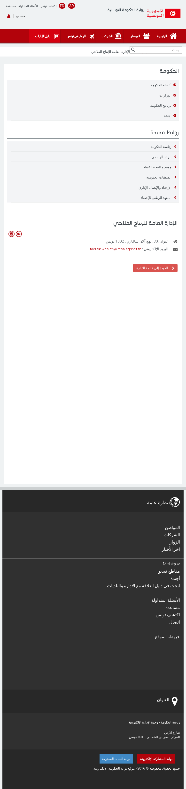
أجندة (167, 116)
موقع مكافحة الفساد (157, 167)
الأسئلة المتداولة (28, 6)
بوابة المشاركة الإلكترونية (156, 759)
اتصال (174, 622)
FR (62, 6)
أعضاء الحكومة (161, 85)
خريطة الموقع (167, 636)
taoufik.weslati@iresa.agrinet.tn (115, 249)
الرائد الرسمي (161, 157)
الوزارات (165, 95)
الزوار (175, 542)
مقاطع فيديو (169, 571)
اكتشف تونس (48, 6)
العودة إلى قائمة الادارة (155, 268)
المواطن (172, 527)
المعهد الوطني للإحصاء (155, 198)
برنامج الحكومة (160, 105)
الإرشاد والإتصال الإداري (155, 187)
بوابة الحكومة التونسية (126, 10)
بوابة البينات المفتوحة (116, 759)
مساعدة (11, 6)
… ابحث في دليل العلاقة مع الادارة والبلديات (141, 585)
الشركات (172, 534)
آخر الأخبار (171, 549)
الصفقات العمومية (158, 177)
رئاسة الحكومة (161, 147)
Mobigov (171, 563)
